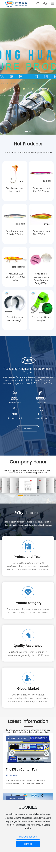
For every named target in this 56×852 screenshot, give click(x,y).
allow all (28, 844)
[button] (26, 131)
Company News (15, 798)
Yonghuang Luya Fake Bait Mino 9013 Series (15, 277)
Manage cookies (28, 836)
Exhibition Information (18, 738)
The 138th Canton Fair (21, 769)
